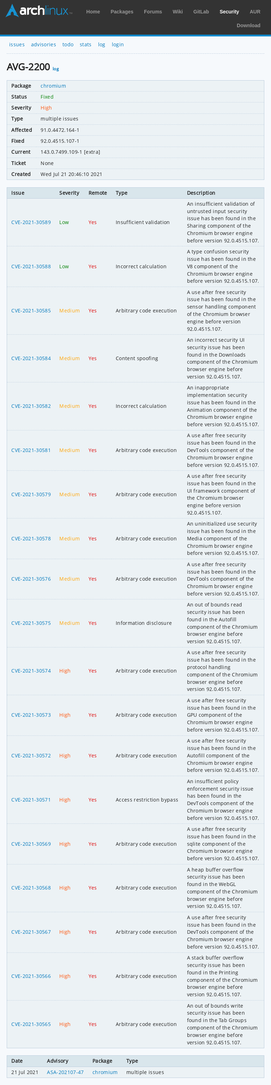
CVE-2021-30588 (30, 266)
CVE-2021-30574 (30, 670)
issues (17, 44)
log (102, 44)
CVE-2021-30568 (30, 887)
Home (93, 11)
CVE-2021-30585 (30, 310)
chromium (53, 85)
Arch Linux (38, 11)
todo (67, 44)
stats (86, 44)
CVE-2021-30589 (30, 222)
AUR (255, 11)
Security (229, 11)
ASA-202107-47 (65, 1072)
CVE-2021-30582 (30, 406)
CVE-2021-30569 (30, 843)
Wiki (178, 11)
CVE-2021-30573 (30, 714)
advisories (43, 44)
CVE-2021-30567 (30, 931)
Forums (153, 11)
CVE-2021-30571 (30, 799)
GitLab (201, 11)
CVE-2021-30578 (30, 538)
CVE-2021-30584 (30, 358)
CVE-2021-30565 (30, 1024)
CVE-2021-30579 (30, 494)
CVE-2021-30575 (30, 623)
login (118, 44)
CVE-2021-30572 (30, 755)
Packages (121, 11)
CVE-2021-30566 (30, 976)
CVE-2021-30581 (30, 450)
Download (248, 25)
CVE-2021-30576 (30, 578)
